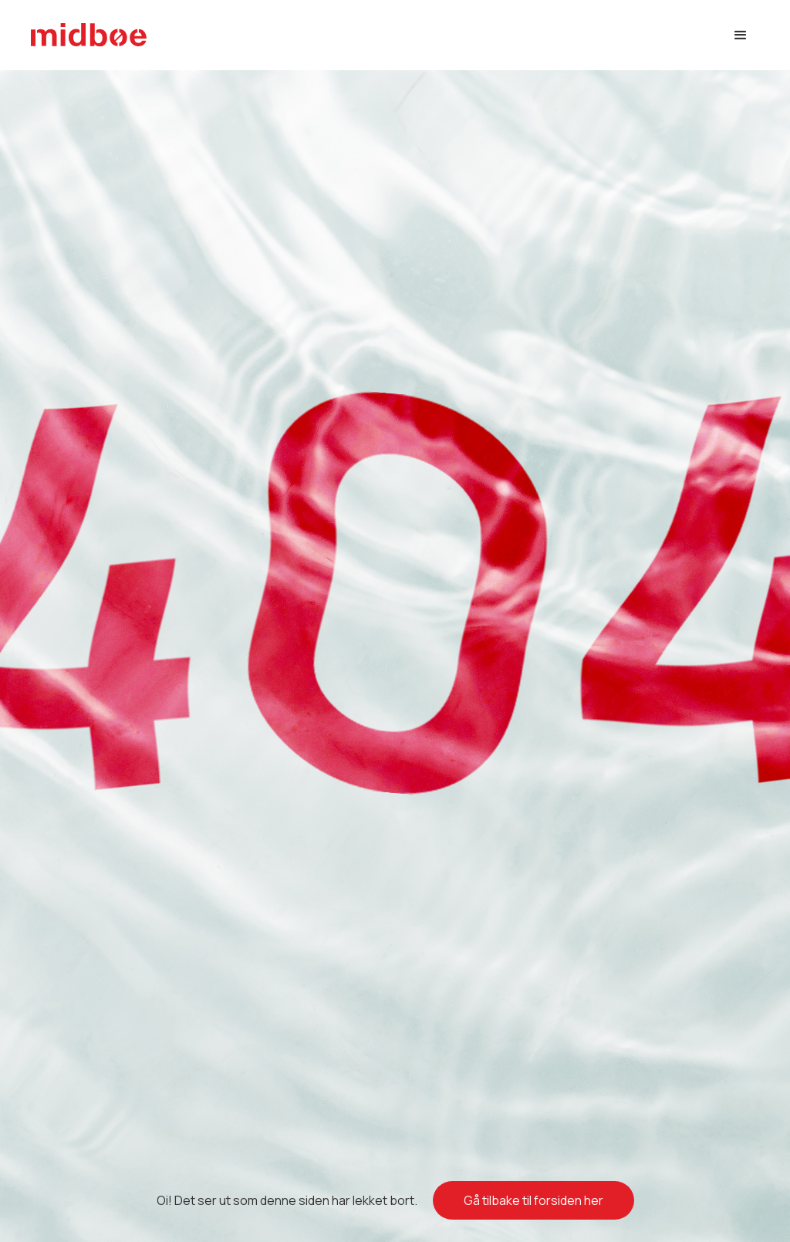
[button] (740, 35)
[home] (89, 35)
